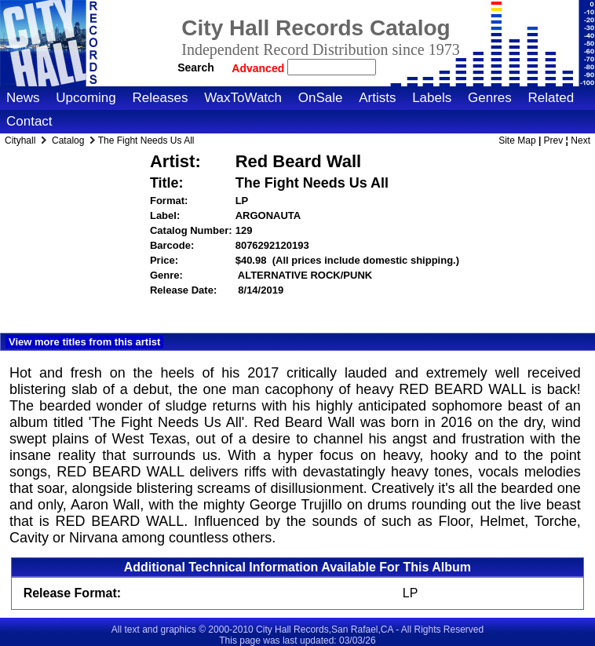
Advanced (259, 68)
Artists (377, 97)
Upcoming (86, 97)
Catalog (68, 140)
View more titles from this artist (84, 342)
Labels (431, 97)
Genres (490, 97)
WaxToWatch (243, 97)
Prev (554, 140)
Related (550, 97)
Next (580, 140)
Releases (160, 97)
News (23, 97)
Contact (29, 121)
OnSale (320, 97)
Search (195, 67)
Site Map (516, 140)
